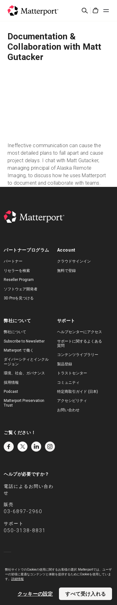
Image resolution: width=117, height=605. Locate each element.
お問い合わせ (68, 410)
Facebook (9, 447)
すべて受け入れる (85, 594)
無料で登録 (66, 270)
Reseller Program (19, 280)
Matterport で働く (19, 350)
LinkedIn (36, 447)
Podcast (11, 391)
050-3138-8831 (25, 530)
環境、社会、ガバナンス (24, 373)
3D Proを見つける (19, 298)
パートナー (13, 261)
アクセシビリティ (72, 400)
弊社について (15, 332)
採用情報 (11, 382)
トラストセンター (72, 373)
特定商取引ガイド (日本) (77, 391)
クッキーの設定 (35, 594)
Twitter (22, 447)
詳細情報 (17, 579)
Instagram (50, 447)
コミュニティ (68, 382)
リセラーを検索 (17, 270)
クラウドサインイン (74, 261)
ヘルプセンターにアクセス (79, 332)
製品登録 (64, 364)
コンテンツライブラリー (77, 354)
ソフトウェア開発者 (20, 289)
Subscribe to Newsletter (24, 341)
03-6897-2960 (23, 511)
